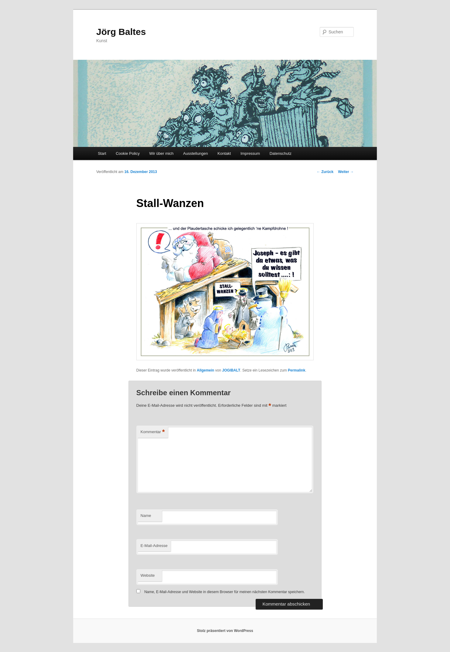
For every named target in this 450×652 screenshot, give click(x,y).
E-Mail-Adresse (154, 545)
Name (146, 515)
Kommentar (153, 432)
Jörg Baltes (121, 32)
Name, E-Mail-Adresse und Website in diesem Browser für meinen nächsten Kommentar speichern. (224, 592)
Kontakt (224, 153)
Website (148, 575)
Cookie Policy (128, 153)
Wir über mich (161, 153)
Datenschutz (280, 153)
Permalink (296, 370)
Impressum (250, 153)
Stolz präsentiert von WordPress (225, 631)
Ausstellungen (195, 153)
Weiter (346, 172)
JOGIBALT (231, 370)
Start (102, 153)
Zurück (325, 172)
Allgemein (205, 370)
